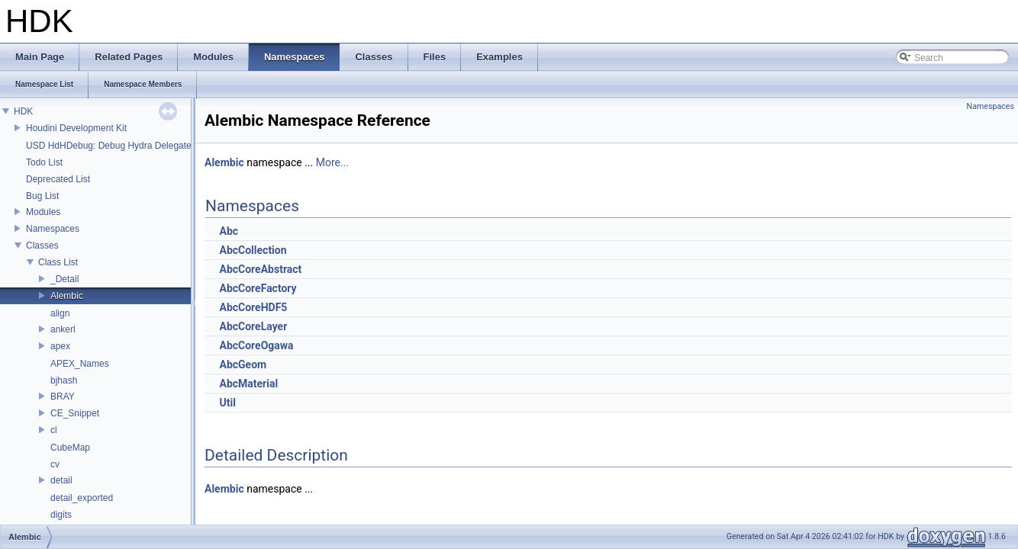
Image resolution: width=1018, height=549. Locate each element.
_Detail (64, 279)
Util (227, 402)
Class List (58, 262)
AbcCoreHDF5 (253, 307)
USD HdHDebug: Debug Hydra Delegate (109, 145)
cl (53, 430)
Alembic (66, 296)
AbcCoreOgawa (256, 345)
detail (61, 480)
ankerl (63, 329)
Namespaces (52, 228)
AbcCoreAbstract (260, 269)
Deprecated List (58, 179)
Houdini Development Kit (76, 128)
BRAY (62, 396)
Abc (228, 231)
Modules (43, 212)
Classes (42, 245)
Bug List (42, 196)
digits (61, 514)
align (59, 313)
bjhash (63, 380)
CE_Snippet (74, 413)
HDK (23, 111)
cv (55, 464)
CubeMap (70, 447)
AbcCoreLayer (253, 326)
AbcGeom (242, 364)
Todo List (44, 162)
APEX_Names (79, 363)
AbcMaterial (248, 383)
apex (60, 346)
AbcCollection (252, 250)
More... (332, 162)
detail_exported (81, 498)
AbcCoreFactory (257, 288)
